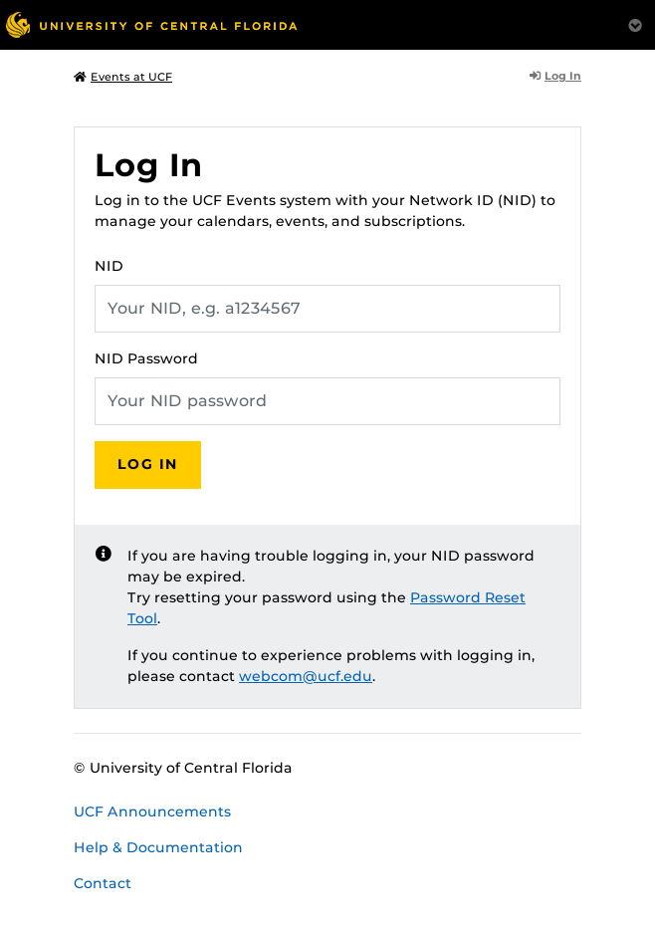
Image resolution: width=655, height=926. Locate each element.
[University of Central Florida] (151, 24)
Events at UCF (123, 77)
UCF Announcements (152, 811)
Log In (555, 76)
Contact (102, 883)
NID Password (146, 358)
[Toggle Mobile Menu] (635, 23)
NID (109, 266)
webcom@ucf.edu (305, 676)
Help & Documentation (158, 847)
